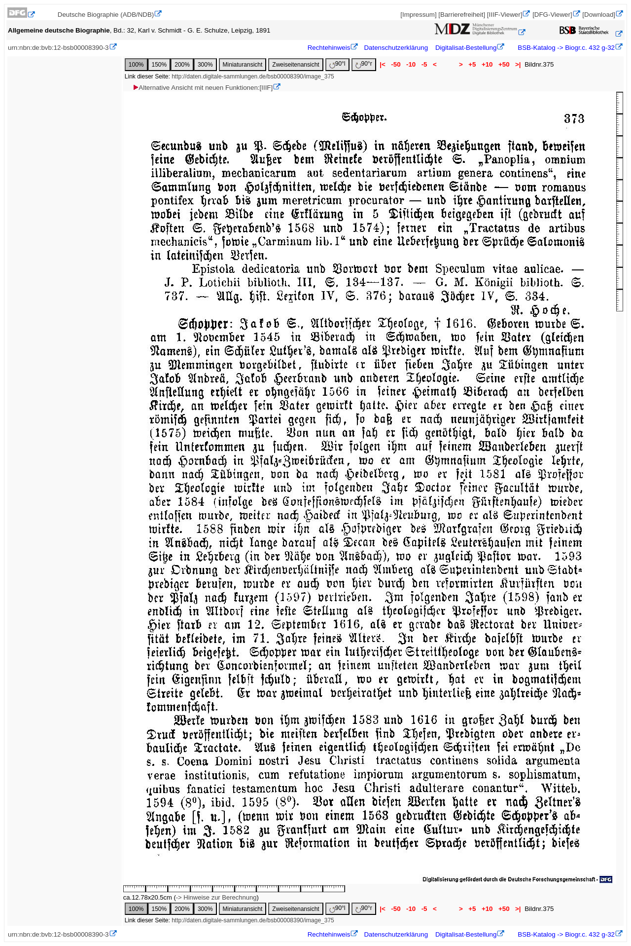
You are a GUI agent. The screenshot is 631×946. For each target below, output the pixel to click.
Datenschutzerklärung (396, 47)
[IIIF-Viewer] (505, 14)
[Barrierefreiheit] (461, 14)
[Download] (598, 14)
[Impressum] (418, 14)
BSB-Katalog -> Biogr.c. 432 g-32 (565, 47)
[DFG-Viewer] (552, 14)
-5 (424, 64)
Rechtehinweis (329, 47)
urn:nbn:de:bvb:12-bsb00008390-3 (58, 47)
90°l (337, 64)
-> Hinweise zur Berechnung (216, 897)
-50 (396, 64)
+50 (503, 64)
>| (518, 64)
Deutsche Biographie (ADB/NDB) (106, 14)
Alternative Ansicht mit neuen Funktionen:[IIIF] (202, 87)
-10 (411, 64)
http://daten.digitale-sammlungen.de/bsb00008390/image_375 (253, 76)
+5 (472, 64)
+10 (487, 64)
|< (382, 64)
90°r (363, 64)
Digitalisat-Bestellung (465, 47)
